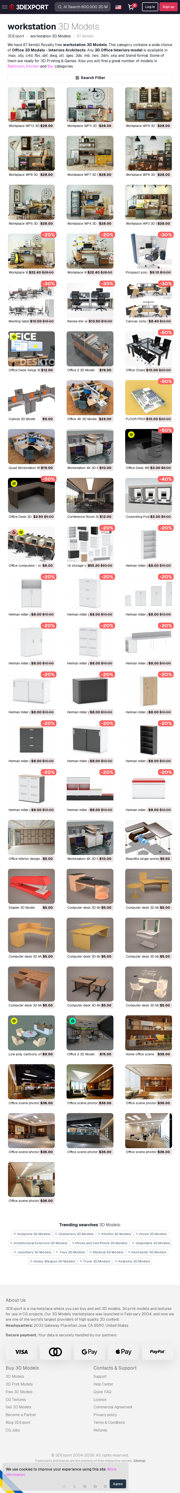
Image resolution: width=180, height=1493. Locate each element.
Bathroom (16, 66)
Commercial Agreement (113, 1407)
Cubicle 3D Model (22, 419)
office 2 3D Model (80, 1054)
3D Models (15, 1376)
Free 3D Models (19, 1391)
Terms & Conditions (109, 1422)
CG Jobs (13, 1430)
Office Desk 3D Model (25, 517)
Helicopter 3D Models (147, 1252)
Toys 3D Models (70, 1252)
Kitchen (32, 66)
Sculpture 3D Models (31, 1234)
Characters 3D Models (74, 1234)
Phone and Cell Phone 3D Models (100, 1243)
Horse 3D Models (151, 1234)
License (100, 1399)
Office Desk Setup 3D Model (30, 370)
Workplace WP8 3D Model (28, 175)
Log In (150, 7)
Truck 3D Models (94, 1261)
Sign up (168, 7)
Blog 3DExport (18, 1422)
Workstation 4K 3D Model (86, 468)
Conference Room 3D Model (88, 517)
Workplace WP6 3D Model (145, 175)
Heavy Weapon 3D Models (52, 1261)
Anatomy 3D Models (132, 1261)
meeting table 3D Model (26, 321)
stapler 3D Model (22, 907)
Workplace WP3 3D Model (145, 223)
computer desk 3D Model (86, 907)
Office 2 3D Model (80, 370)
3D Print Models (19, 1384)
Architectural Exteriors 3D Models (39, 1243)
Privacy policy (105, 1414)
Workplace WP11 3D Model (87, 126)
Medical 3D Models (106, 1252)
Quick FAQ (102, 1391)
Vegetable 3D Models (151, 1243)
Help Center (103, 1384)
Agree (118, 1484)
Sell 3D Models (18, 1407)
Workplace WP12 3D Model (29, 126)
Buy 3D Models (22, 1368)
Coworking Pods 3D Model (146, 517)
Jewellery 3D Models (33, 1252)
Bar (50, 66)
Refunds (100, 1430)
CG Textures (16, 1399)
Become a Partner (21, 1414)
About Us (16, 1300)
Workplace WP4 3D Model (87, 223)
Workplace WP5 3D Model (28, 223)
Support (100, 1376)
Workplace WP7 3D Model (86, 175)
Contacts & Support (115, 1368)
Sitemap (140, 1461)
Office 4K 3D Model (82, 419)
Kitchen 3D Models (114, 1234)
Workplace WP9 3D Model (145, 126)
